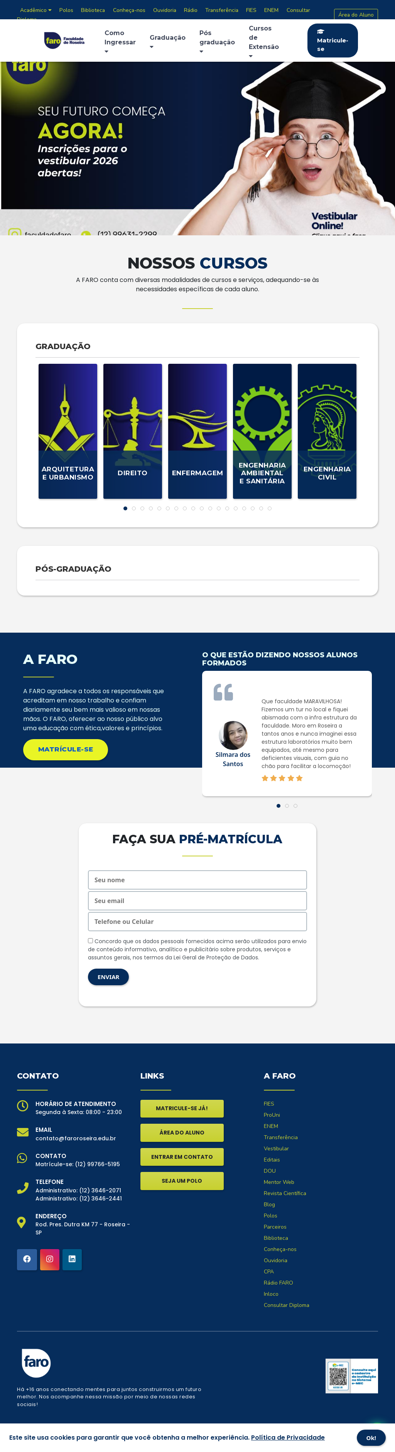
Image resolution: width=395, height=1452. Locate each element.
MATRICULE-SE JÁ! (182, 1108)
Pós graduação (217, 41)
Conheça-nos (280, 1249)
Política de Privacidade (288, 1437)
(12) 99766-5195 (97, 1164)
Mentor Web (279, 1182)
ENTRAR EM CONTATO (182, 1157)
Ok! (371, 1438)
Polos (270, 1215)
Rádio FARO (278, 1283)
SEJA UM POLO (182, 1181)
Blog (269, 1204)
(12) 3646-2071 (100, 1190)
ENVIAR (108, 977)
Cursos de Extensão (264, 42)
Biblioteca (276, 1238)
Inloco (271, 1294)
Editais (272, 1159)
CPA (269, 1271)
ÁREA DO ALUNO (182, 1132)
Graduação (168, 42)
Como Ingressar (120, 41)
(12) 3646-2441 (100, 1198)
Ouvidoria (275, 1260)
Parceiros (275, 1227)
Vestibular (276, 1148)
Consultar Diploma (286, 1305)
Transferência (281, 1137)
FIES (269, 1104)
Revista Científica (285, 1193)
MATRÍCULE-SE (65, 749)
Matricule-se (332, 40)
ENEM (271, 1126)
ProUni (272, 1115)
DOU (270, 1171)
